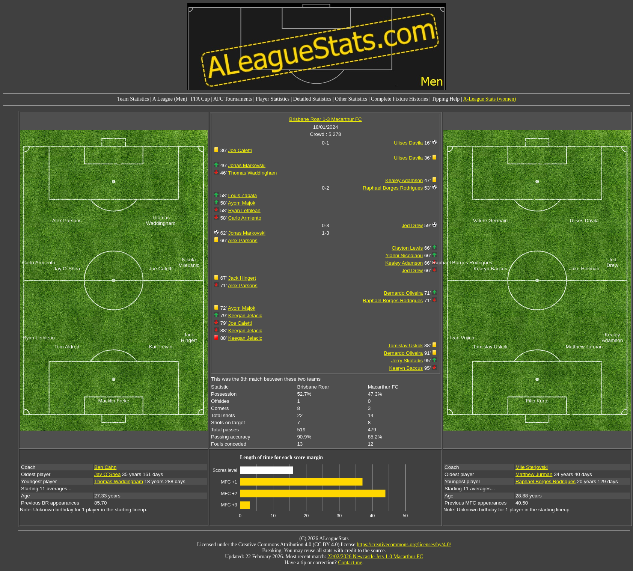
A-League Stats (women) (489, 99)
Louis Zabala (242, 195)
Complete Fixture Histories (399, 99)
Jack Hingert (242, 278)
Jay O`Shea (107, 474)
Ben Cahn (105, 467)
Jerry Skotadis (407, 360)
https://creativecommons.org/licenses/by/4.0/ (404, 544)
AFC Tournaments (232, 99)
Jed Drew (412, 225)
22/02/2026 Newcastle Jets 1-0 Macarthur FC (375, 556)
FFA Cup (200, 99)
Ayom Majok (241, 203)
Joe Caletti (240, 150)
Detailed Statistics (312, 99)
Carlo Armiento (244, 218)
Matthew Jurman (534, 474)
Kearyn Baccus (406, 368)
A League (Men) (169, 99)
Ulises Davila (408, 143)
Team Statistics (133, 99)
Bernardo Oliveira (403, 293)
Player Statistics (272, 99)
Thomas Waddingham (252, 173)
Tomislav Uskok (405, 345)
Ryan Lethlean (244, 210)
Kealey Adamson (404, 180)
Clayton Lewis (407, 248)
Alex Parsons (243, 240)
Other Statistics (351, 99)
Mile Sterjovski (531, 467)
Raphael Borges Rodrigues (393, 188)
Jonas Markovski (246, 165)
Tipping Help (446, 99)
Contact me (350, 562)
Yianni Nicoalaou (404, 255)
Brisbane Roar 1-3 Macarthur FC (325, 119)
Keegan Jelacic (245, 315)
